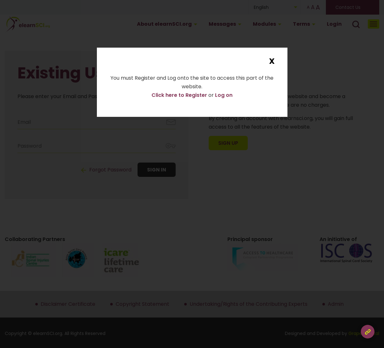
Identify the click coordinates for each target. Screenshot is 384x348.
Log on (223, 95)
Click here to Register (180, 95)
